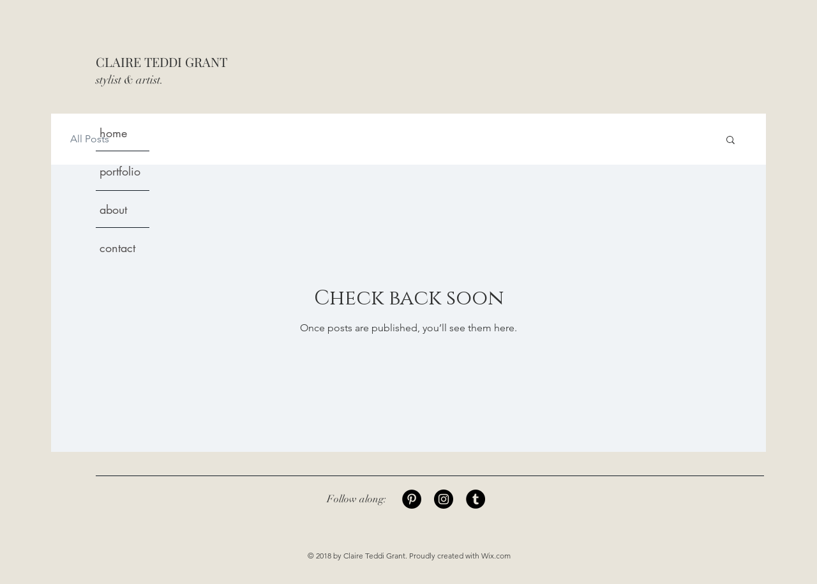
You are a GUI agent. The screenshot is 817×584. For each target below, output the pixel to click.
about (113, 209)
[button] (730, 140)
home (113, 132)
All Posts (89, 139)
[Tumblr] (475, 499)
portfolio (120, 171)
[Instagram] (443, 499)
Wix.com (496, 555)
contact (117, 247)
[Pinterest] (411, 499)
